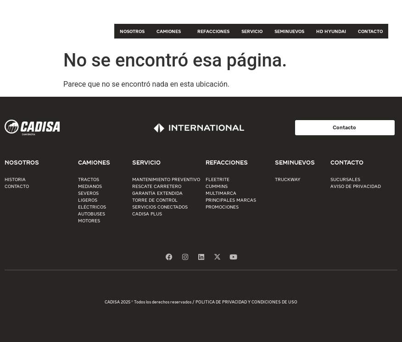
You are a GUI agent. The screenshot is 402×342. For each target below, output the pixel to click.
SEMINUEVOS (289, 31)
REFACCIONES (213, 31)
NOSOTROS (132, 31)
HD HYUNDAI (331, 31)
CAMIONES (170, 31)
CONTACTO (370, 31)
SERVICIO (251, 31)
